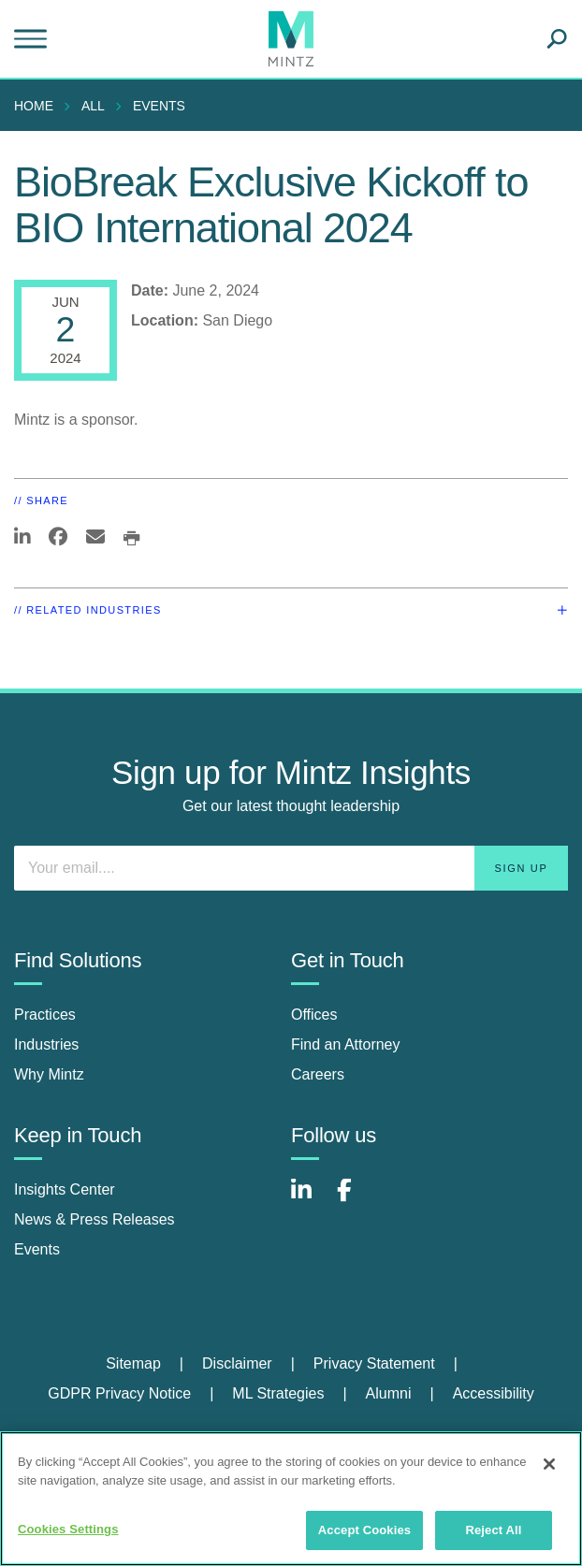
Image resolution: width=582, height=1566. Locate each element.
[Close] (549, 1464)
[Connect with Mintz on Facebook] (355, 1200)
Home (33, 105)
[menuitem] (38, 105)
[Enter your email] (291, 868)
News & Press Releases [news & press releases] (94, 1219)
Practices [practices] (45, 1014)
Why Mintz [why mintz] (49, 1074)
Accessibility (493, 1393)
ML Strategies (278, 1393)
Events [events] (37, 1249)
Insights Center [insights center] (64, 1189)
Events (159, 105)
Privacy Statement (374, 1363)
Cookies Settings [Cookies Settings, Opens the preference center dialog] (68, 1529)
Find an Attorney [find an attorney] (345, 1044)
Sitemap (133, 1363)
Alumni (389, 1393)
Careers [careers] (317, 1074)
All (93, 105)
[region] (291, 1498)
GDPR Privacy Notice (119, 1393)
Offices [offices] (314, 1014)
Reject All (493, 1530)
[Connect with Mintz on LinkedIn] (309, 1200)
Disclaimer (237, 1363)
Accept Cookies (364, 1530)
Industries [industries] (46, 1044)
